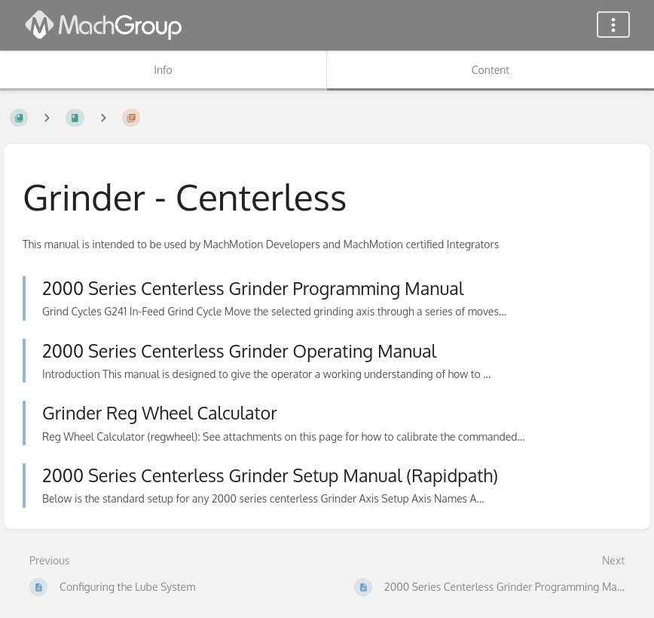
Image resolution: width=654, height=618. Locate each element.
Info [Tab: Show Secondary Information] (163, 69)
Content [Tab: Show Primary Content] (490, 69)
